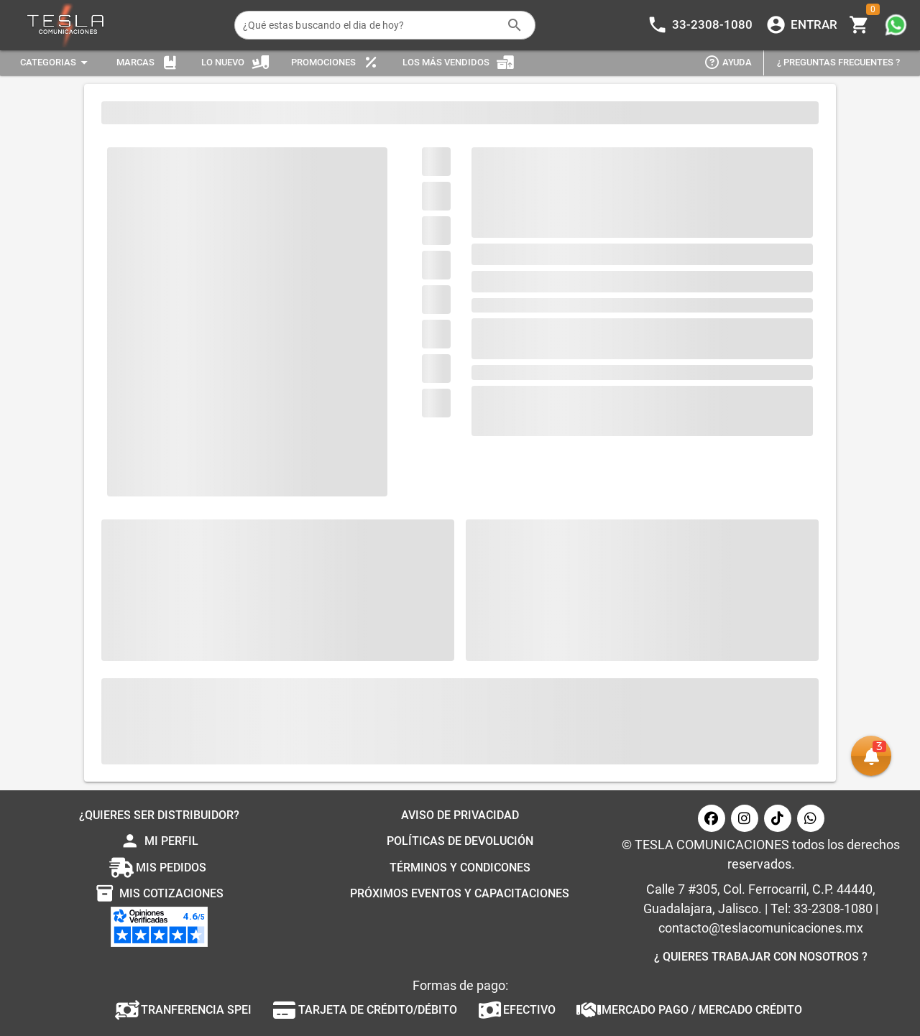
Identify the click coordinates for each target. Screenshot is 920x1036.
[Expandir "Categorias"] (56, 63)
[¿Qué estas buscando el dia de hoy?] (370, 25)
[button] (871, 756)
